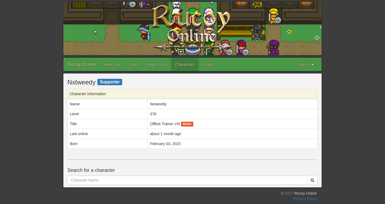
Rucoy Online (81, 64)
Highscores (157, 64)
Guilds (208, 64)
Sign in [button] (306, 64)
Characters (185, 64)
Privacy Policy (305, 198)
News (134, 64)
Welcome (112, 64)
